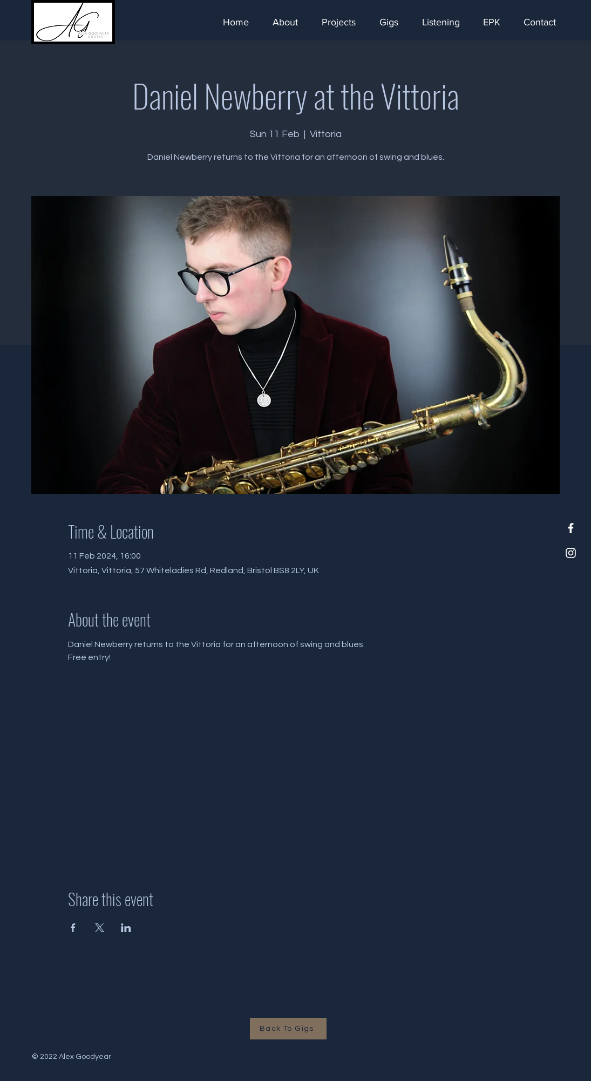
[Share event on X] (99, 927)
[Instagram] (571, 553)
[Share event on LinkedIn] (126, 927)
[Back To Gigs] (288, 1028)
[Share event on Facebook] (73, 927)
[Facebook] (571, 528)
